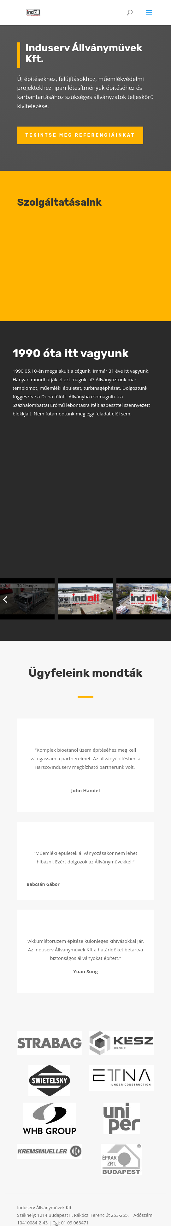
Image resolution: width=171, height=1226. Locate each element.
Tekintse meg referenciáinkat (80, 135)
